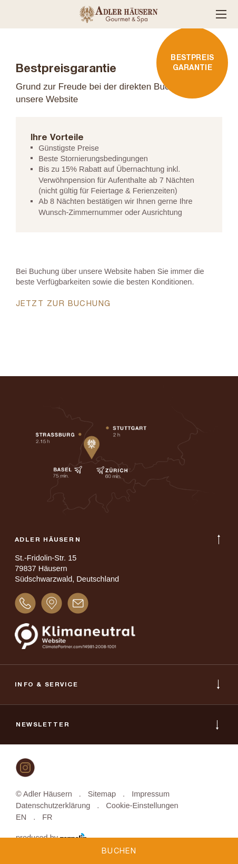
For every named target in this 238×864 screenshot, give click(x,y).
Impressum (151, 794)
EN (21, 817)
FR (47, 817)
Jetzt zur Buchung (65, 304)
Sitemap (102, 794)
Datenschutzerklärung (53, 805)
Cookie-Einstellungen (142, 805)
